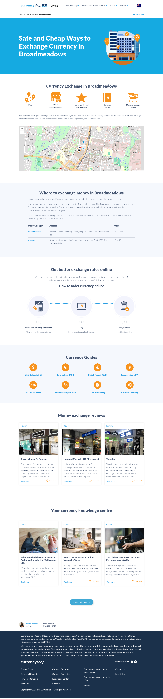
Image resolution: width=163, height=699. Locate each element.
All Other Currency (129, 393)
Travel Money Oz (36, 232)
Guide (23, 525)
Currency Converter (61, 675)
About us (25, 684)
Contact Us (120, 670)
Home (21, 14)
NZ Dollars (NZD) (33, 393)
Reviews (123, 5)
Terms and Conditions (30, 675)
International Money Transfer (93, 5)
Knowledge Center (60, 679)
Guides (112, 5)
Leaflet (134, 170)
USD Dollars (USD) (33, 376)
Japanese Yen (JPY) (129, 376)
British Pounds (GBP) (97, 376)
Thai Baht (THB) (97, 393)
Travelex (32, 241)
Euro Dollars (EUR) (65, 376)
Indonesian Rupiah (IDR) (65, 393)
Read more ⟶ (27, 482)
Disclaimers (138, 14)
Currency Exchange (70, 5)
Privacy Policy (27, 670)
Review (24, 426)
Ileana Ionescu (32, 624)
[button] (79, 151)
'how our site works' (105, 656)
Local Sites (120, 675)
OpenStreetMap (140, 170)
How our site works (29, 679)
